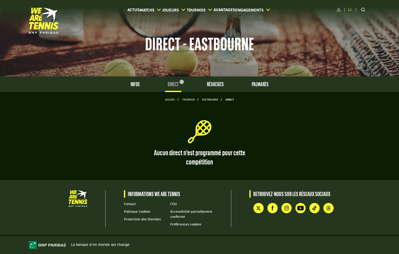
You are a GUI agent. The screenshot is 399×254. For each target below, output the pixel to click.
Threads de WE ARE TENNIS (328, 208)
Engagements (276, 10)
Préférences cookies (185, 224)
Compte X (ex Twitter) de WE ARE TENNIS (258, 208)
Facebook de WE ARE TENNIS (272, 208)
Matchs (138, 10)
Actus (111, 10)
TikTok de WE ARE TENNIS (314, 208)
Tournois (204, 10)
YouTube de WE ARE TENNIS (300, 208)
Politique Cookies (137, 211)
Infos (135, 85)
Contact (130, 204)
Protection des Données (142, 219)
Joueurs (170, 10)
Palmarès (260, 85)
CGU (173, 204)
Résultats (215, 85)
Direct (174, 84)
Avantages (238, 10)
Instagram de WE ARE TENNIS (286, 208)
